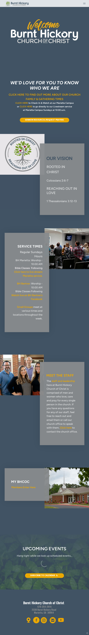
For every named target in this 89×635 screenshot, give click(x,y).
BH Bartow (23, 283)
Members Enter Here (23, 487)
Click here (66, 427)
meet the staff (60, 375)
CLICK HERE (21, 103)
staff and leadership (63, 381)
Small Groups (25, 306)
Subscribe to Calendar (44, 575)
